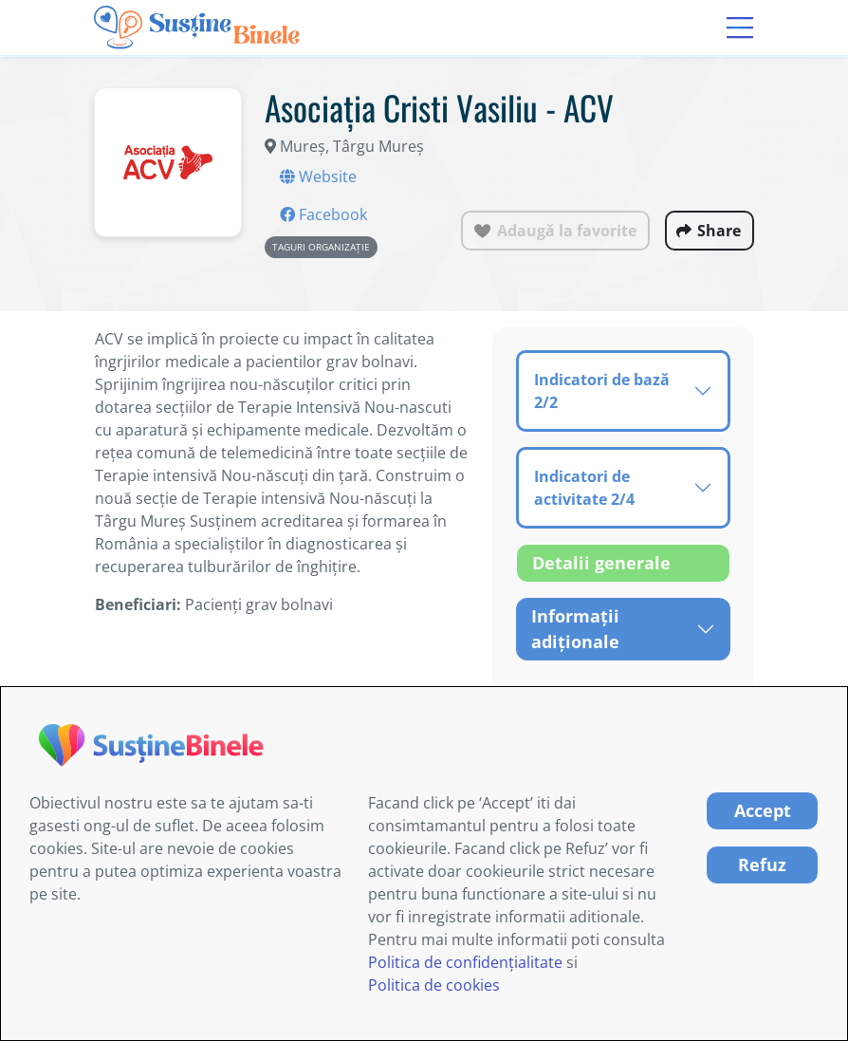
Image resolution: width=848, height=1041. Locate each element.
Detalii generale (601, 562)
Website (318, 176)
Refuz (762, 864)
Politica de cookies (434, 985)
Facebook (323, 214)
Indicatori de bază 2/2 (602, 391)
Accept (762, 810)
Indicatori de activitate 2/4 (584, 488)
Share (719, 230)
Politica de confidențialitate (465, 962)
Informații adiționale (575, 628)
